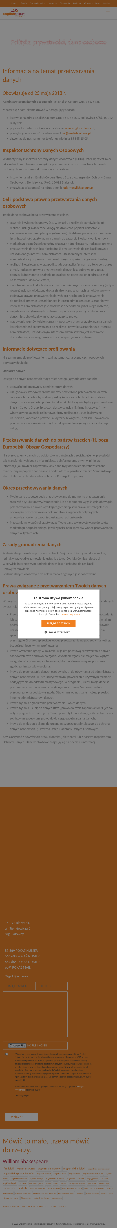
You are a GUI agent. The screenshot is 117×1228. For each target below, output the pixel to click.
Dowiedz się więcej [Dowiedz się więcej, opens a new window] (70, 614)
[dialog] (58, 614)
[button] (58, 632)
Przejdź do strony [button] (58, 623)
